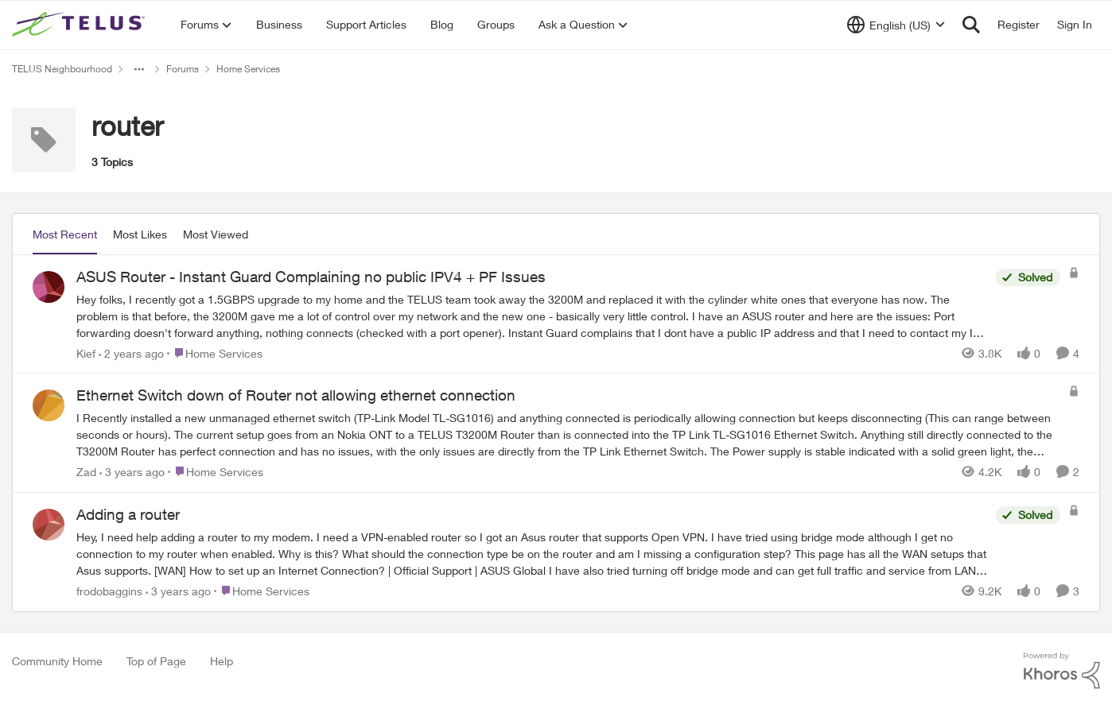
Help (221, 661)
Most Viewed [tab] (215, 234)
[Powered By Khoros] (1062, 671)
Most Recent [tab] (65, 234)
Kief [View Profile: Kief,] (85, 352)
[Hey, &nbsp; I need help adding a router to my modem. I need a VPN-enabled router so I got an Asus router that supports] (532, 554)
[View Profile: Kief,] (48, 287)
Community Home (57, 661)
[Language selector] (896, 25)
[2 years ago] (131, 352)
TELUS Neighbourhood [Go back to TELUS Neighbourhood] (62, 69)
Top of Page (156, 661)
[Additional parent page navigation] (139, 69)
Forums (182, 69)
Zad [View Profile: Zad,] (86, 471)
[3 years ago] (132, 471)
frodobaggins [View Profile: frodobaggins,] (109, 591)
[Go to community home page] (80, 24)
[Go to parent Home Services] (214, 352)
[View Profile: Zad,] (48, 405)
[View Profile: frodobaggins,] (48, 524)
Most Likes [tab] (140, 234)
